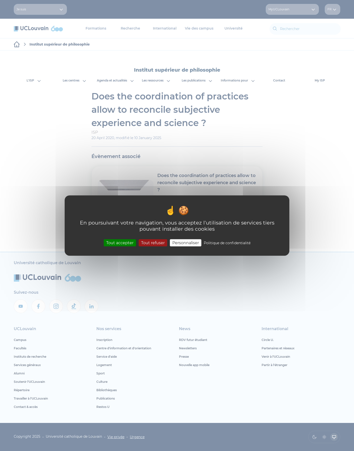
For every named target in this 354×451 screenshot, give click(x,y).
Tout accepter (119, 242)
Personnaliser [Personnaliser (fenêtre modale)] (185, 242)
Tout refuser (153, 242)
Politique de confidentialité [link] (227, 243)
